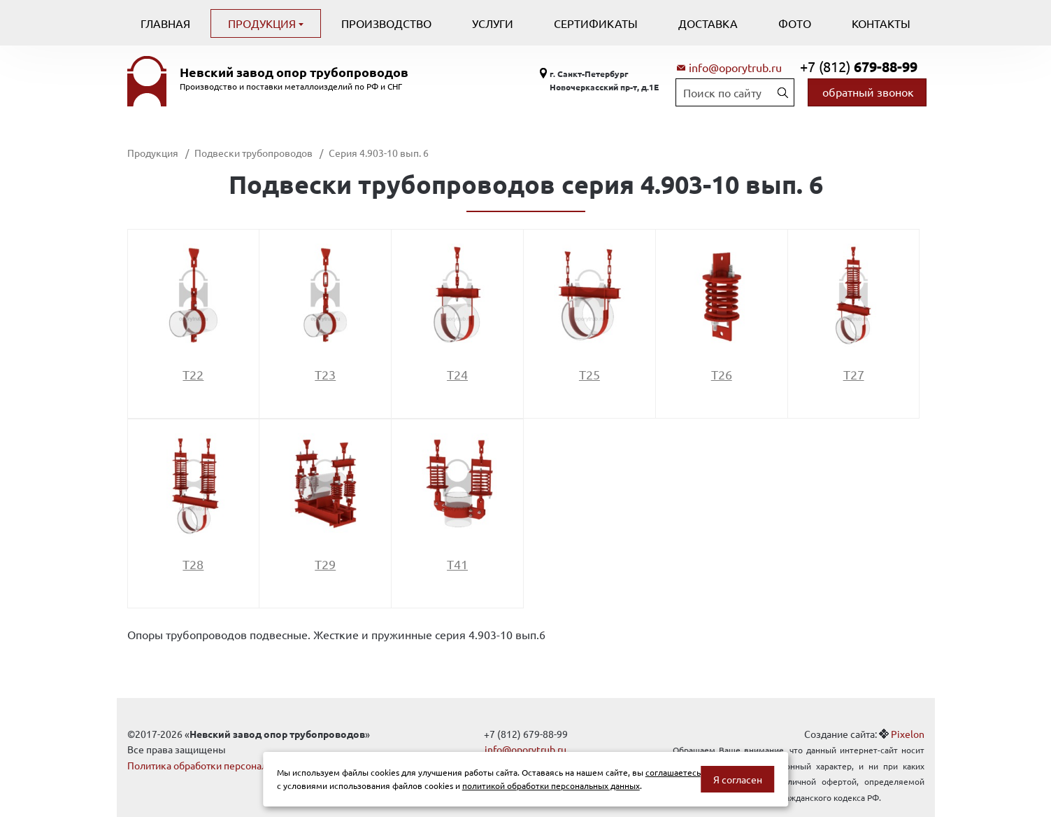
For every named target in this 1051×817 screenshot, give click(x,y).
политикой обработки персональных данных (551, 785)
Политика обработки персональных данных (227, 765)
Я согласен (737, 779)
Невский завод (294, 72)
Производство (386, 23)
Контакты (881, 23)
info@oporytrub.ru (735, 67)
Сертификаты (596, 23)
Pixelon (907, 733)
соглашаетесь (673, 772)
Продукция (263, 23)
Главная (165, 23)
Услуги (492, 23)
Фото (794, 23)
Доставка (708, 23)
